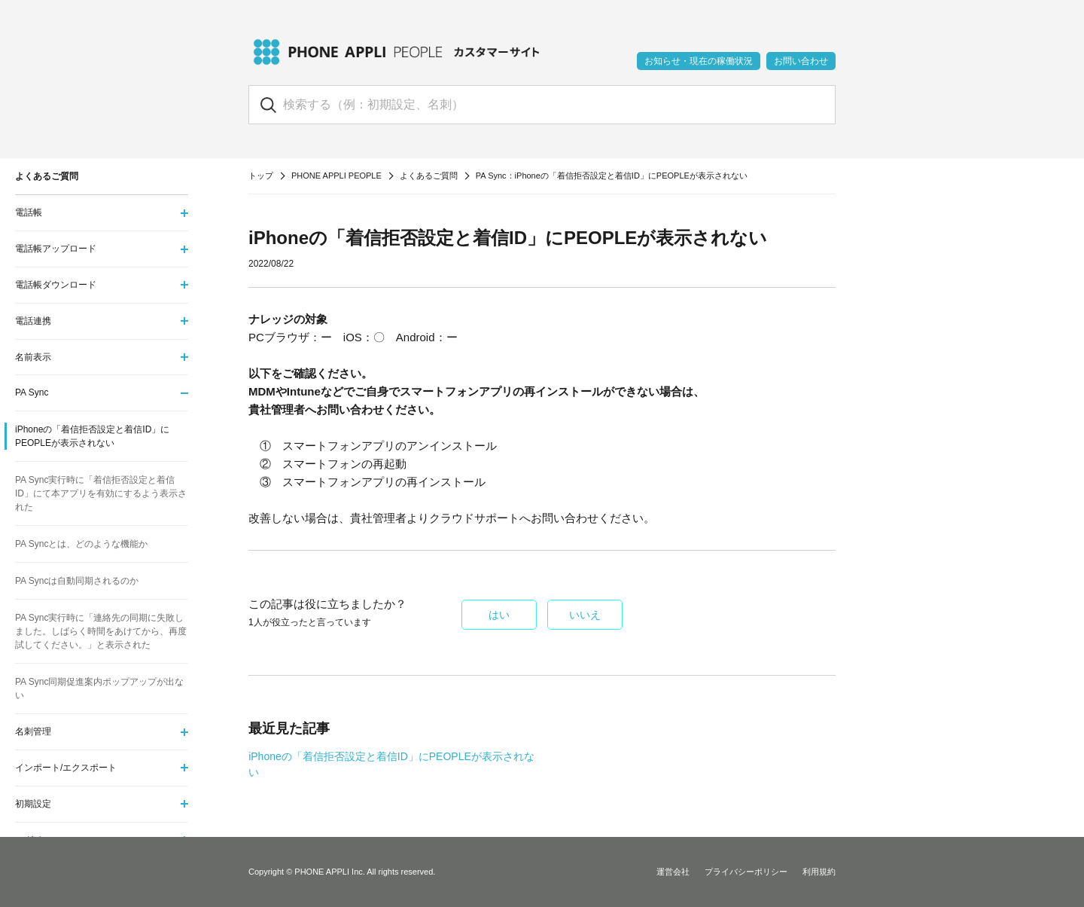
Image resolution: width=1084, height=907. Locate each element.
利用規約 (819, 871)
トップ (260, 175)
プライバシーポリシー (746, 871)
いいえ (585, 615)
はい (499, 615)
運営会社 (673, 871)
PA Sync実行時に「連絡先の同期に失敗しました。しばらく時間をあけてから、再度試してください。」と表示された (101, 631)
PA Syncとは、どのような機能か (81, 544)
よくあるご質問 (429, 175)
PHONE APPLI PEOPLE (336, 175)
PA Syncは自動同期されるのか (77, 581)
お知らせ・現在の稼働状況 (698, 61)
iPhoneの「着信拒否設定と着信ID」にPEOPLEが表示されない (92, 436)
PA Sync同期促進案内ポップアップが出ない (99, 688)
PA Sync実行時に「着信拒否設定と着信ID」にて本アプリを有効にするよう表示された (101, 493)
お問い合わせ (801, 61)
